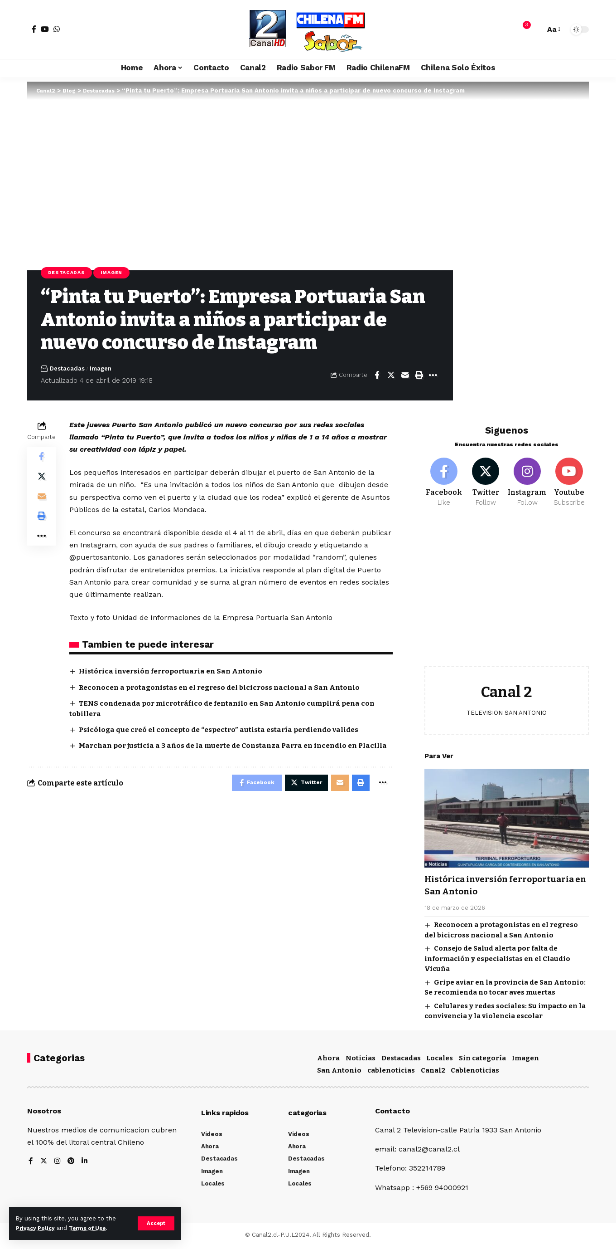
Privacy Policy (37, 1228)
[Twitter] (485, 478)
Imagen (117, 273)
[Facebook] (33, 29)
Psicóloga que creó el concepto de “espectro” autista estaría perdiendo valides (225, 731)
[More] (433, 376)
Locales (439, 1060)
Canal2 (433, 1073)
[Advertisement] (506, 590)
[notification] (522, 29)
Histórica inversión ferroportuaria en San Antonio (175, 672)
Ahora (328, 1060)
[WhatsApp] (56, 29)
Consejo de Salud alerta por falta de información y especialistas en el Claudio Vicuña (497, 956)
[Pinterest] (72, 1164)
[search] (535, 29)
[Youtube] (569, 478)
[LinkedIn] (86, 1164)
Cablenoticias (475, 1073)
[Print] (419, 376)
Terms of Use (93, 1228)
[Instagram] (527, 478)
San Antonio (339, 1073)
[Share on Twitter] (391, 376)
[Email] (405, 376)
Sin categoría (482, 1060)
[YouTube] (44, 29)
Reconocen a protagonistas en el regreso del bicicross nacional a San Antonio (226, 688)
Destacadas (68, 273)
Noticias (360, 1060)
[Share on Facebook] (377, 376)
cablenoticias (391, 1073)
